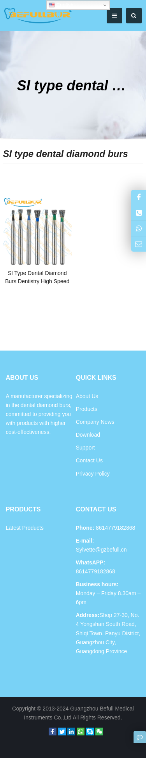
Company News (95, 422)
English (61, 5)
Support (85, 447)
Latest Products (25, 528)
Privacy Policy (93, 474)
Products (86, 409)
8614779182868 (95, 571)
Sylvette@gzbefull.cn (101, 549)
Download (88, 435)
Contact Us (89, 460)
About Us (87, 396)
